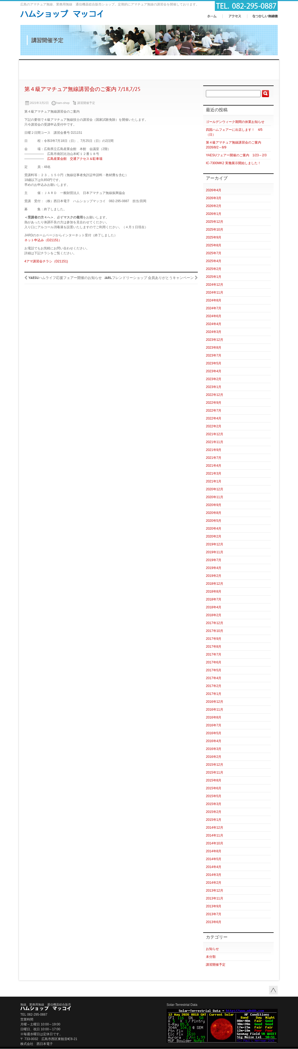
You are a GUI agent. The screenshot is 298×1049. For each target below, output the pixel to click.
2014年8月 (213, 851)
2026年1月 (213, 214)
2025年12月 (214, 222)
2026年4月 (213, 190)
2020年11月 (214, 497)
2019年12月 (214, 544)
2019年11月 (214, 552)
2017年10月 (214, 631)
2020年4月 (213, 528)
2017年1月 (213, 694)
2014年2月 (213, 883)
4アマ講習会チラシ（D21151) (46, 261)
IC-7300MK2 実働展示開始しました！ (233, 163)
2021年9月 (213, 450)
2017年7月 (213, 654)
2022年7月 (213, 410)
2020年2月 (213, 536)
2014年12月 (214, 827)
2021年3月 (213, 473)
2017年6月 (213, 662)
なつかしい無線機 (265, 16)
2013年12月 (214, 890)
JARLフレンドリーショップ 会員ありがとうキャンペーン (149, 278)
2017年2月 (213, 686)
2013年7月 (213, 914)
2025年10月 (214, 229)
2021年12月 (214, 434)
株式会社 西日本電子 (36, 1044)
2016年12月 (214, 702)
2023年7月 (213, 355)
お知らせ (212, 949)
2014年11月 (214, 835)
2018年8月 (213, 591)
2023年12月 (214, 340)
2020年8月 (213, 513)
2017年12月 (214, 623)
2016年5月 (213, 733)
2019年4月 (213, 568)
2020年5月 (213, 521)
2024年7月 (213, 308)
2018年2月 (213, 615)
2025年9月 (213, 237)
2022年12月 (214, 395)
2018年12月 (214, 584)
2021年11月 (214, 442)
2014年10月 (214, 843)
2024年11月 (214, 292)
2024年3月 (213, 332)
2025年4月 (213, 261)
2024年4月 (213, 324)
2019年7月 (213, 560)
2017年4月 (213, 678)
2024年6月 (213, 316)
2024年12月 (214, 285)
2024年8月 (213, 300)
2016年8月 (213, 717)
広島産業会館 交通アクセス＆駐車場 (74, 159)
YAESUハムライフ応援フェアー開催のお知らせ (65, 278)
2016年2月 (213, 757)
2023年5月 (213, 363)
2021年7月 (213, 458)
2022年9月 (213, 403)
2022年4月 (213, 418)
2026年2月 (213, 206)
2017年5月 (213, 670)
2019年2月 (213, 576)
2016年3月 (213, 749)
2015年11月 (214, 772)
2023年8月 (213, 347)
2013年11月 (214, 898)
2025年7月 (213, 253)
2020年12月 (214, 489)
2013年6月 (213, 922)
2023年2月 (213, 379)
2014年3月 (213, 875)
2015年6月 (213, 788)
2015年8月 (213, 780)
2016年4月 (213, 741)
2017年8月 (213, 647)
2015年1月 (213, 820)
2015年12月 (214, 765)
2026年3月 (213, 198)
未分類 (211, 957)
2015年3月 (213, 804)
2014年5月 (213, 859)
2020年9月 (213, 505)
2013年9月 (213, 906)
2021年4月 (213, 466)
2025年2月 (213, 269)
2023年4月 (213, 371)
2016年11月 (214, 709)
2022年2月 (213, 426)
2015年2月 (213, 812)
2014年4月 (213, 867)
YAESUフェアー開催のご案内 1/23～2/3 (236, 155)
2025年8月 (213, 245)
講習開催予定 (86, 102)
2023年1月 (213, 387)
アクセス (234, 16)
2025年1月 (213, 277)
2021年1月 (213, 481)
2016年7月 (213, 725)
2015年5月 (213, 796)
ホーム (212, 16)
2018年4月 (213, 607)
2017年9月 (213, 639)
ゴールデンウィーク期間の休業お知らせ (235, 122)
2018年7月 (213, 599)
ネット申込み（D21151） (43, 240)
